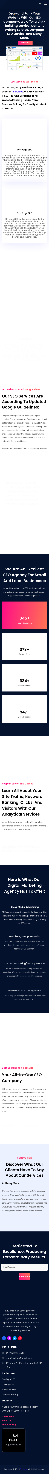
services (18, 91)
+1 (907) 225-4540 (15, 1353)
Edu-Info (9, 1311)
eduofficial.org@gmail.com (19, 1358)
